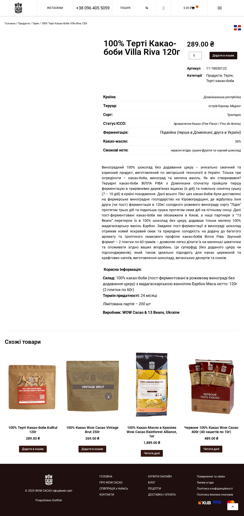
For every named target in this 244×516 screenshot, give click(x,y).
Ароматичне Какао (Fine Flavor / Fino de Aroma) (207, 124)
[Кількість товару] (195, 55)
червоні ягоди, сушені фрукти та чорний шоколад (206, 150)
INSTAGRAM (55, 8)
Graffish (57, 500)
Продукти (24, 23)
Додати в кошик (223, 55)
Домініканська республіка (222, 97)
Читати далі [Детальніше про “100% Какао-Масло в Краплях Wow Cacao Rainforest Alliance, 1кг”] (152, 453)
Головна (10, 23)
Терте (35, 23)
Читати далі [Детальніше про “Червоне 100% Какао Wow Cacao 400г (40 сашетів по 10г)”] (211, 449)
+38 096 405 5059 (93, 8)
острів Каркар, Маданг (224, 106)
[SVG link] (18, 8)
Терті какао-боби (220, 81)
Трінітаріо (234, 115)
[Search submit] (147, 8)
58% (238, 141)
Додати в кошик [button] (33, 449)
